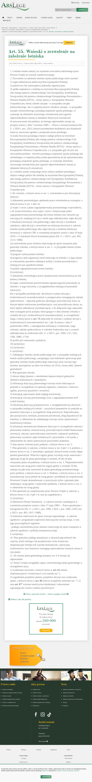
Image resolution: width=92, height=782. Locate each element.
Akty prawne (23, 28)
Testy (9, 18)
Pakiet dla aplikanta (8, 689)
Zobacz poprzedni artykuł (34, 594)
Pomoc (9, 749)
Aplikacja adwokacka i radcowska (72, 689)
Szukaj (82, 10)
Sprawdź (46, 630)
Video (69, 18)
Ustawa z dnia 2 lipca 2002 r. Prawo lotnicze (42, 28)
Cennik (19, 18)
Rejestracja (75, 3)
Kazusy (60, 18)
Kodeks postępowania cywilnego (11, 699)
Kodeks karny (36, 689)
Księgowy (65, 705)
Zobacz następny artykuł (58, 594)
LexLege (24, 662)
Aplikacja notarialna (68, 695)
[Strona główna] (3, 18)
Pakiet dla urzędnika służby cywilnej (12, 692)
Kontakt (38, 749)
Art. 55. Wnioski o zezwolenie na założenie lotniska (59, 31)
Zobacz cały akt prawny (19, 599)
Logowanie (85, 3)
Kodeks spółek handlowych (40, 699)
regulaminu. (45, 770)
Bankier (68, 762)
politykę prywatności (73, 770)
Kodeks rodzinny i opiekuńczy (41, 695)
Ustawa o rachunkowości (9, 702)
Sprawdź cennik (23, 648)
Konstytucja (36, 705)
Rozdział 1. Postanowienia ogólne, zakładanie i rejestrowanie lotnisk (22, 31)
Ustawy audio (46, 18)
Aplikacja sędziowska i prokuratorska (73, 699)
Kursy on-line (31, 18)
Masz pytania (43, 741)
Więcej (7, 21)
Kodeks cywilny (7, 695)
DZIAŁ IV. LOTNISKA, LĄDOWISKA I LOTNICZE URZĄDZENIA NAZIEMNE (25, 30)
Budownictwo (24, 762)
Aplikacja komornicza (69, 692)
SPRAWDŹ (69, 43)
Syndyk (65, 702)
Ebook (78, 18)
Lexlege (23, 758)
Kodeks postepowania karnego (11, 705)
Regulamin (53, 749)
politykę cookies (61, 770)
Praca (68, 749)
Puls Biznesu (68, 758)
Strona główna (13, 28)
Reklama (23, 749)
